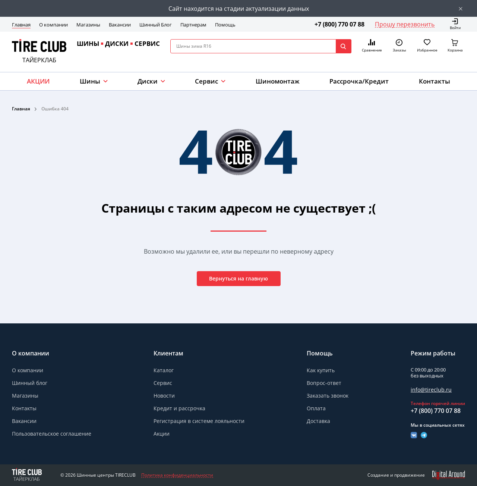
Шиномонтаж (278, 81)
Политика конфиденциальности (177, 475)
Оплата (316, 408)
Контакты (434, 81)
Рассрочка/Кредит (359, 81)
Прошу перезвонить (405, 24)
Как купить (321, 370)
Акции (162, 433)
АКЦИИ (38, 81)
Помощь (225, 24)
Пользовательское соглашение (51, 433)
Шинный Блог (155, 24)
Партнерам (193, 24)
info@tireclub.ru (431, 389)
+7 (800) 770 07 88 (339, 24)
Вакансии (120, 24)
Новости (164, 395)
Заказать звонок (327, 395)
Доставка (318, 420)
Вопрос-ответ (324, 382)
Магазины (88, 24)
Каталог (164, 370)
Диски (148, 81)
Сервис (163, 382)
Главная (21, 24)
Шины (90, 81)
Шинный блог (29, 382)
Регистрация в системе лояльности (199, 420)
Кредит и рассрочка (179, 408)
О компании (53, 24)
